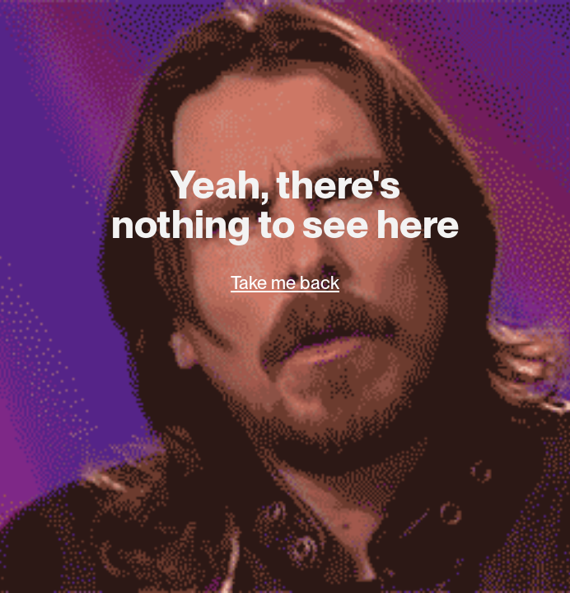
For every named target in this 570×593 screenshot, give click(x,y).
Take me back (285, 282)
